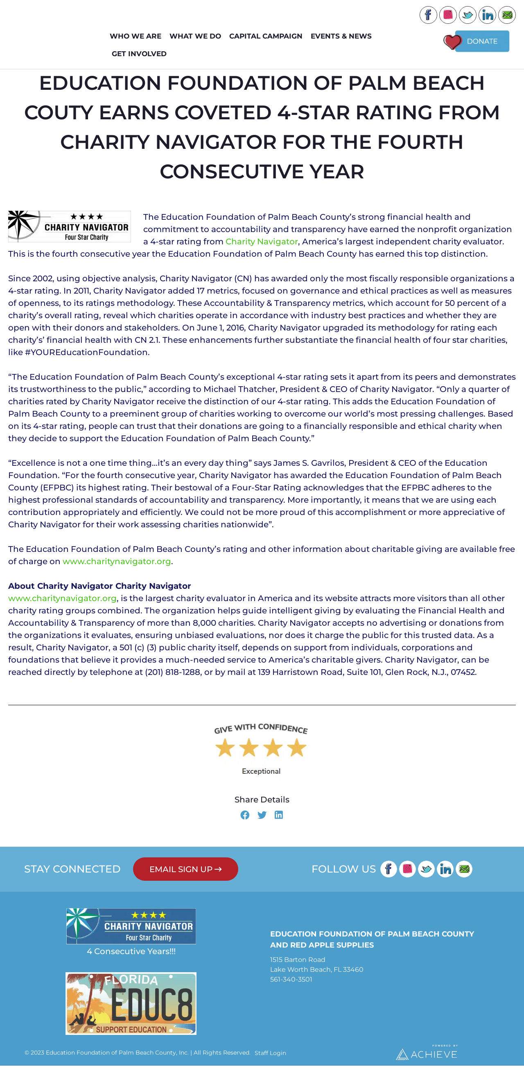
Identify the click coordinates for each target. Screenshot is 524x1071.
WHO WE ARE (137, 36)
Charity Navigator (262, 247)
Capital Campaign (268, 36)
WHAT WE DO (197, 36)
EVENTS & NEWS (343, 36)
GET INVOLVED (141, 54)
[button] (245, 821)
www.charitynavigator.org (117, 567)
